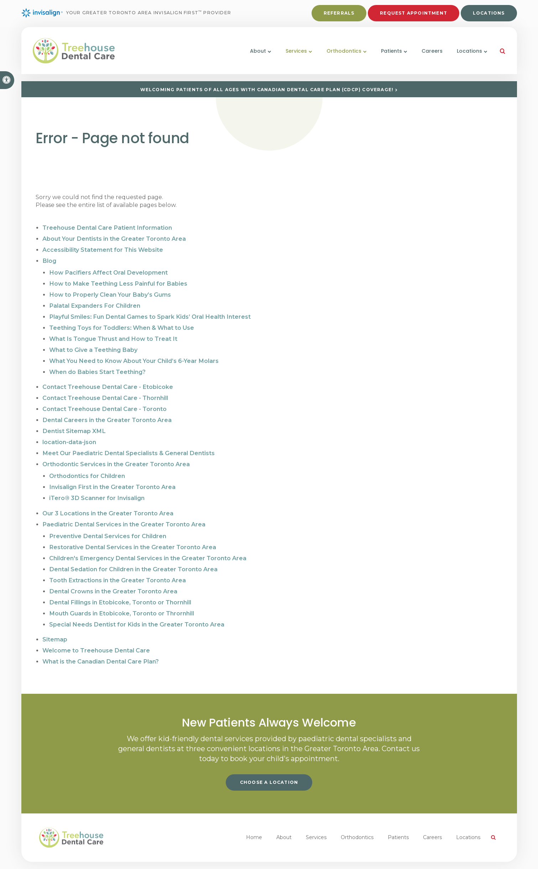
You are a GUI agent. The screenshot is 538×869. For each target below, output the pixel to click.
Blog (49, 259)
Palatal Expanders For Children (94, 303)
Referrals (339, 14)
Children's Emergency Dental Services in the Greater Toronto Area (147, 547)
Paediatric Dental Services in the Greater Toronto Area (123, 514)
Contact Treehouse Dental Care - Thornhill (105, 392)
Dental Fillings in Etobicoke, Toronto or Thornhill (119, 590)
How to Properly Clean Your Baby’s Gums (109, 292)
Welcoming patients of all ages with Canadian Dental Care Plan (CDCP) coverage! (267, 89)
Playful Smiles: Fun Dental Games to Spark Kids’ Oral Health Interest (148, 313)
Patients (398, 823)
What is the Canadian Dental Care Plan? (100, 647)
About (284, 823)
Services (316, 823)
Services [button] (293, 55)
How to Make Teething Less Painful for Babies (117, 281)
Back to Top (149, 858)
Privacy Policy (37, 858)
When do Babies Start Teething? (97, 367)
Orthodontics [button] (341, 55)
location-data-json (69, 435)
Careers (429, 55)
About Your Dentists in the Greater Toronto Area (113, 238)
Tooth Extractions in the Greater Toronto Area (117, 569)
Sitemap (54, 626)
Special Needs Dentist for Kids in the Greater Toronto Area (136, 611)
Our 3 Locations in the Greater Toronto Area (107, 504)
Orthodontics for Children (87, 467)
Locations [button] (466, 55)
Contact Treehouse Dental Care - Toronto (104, 403)
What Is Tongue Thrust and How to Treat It (112, 335)
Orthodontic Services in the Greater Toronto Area (115, 456)
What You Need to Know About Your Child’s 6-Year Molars (133, 356)
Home (254, 823)
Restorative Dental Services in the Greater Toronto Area (132, 537)
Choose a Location (269, 768)
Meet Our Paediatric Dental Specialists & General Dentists (127, 445)
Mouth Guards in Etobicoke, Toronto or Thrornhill (121, 601)
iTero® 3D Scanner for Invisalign (96, 489)
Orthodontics (357, 823)
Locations (489, 14)
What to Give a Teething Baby (93, 345)
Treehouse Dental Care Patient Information (106, 227)
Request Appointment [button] (413, 14)
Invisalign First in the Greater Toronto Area (111, 478)
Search (98, 858)
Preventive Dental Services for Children (107, 526)
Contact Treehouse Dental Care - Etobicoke (107, 381)
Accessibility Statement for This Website (102, 248)
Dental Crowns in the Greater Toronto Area (113, 579)
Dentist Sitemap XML (73, 424)
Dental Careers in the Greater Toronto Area (106, 413)
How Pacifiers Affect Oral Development (108, 270)
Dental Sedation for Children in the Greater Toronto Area (133, 558)
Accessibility (71, 858)
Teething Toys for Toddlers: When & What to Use (121, 324)
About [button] (255, 55)
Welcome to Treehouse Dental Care (96, 637)
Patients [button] (388, 55)
